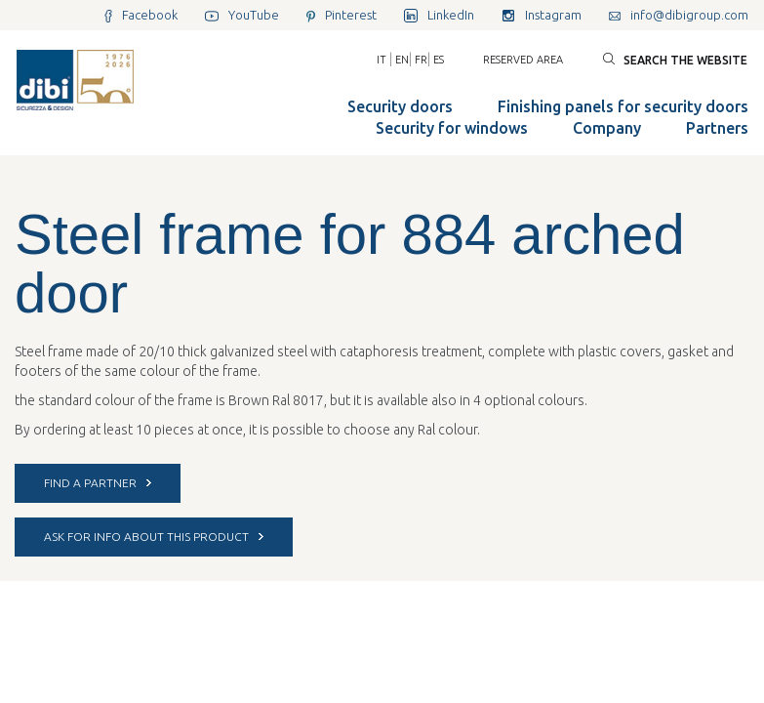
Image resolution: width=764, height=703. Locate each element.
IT (381, 59)
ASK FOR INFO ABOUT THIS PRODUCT (153, 536)
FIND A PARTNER (97, 482)
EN (402, 59)
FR (421, 59)
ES (438, 59)
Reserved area (523, 59)
